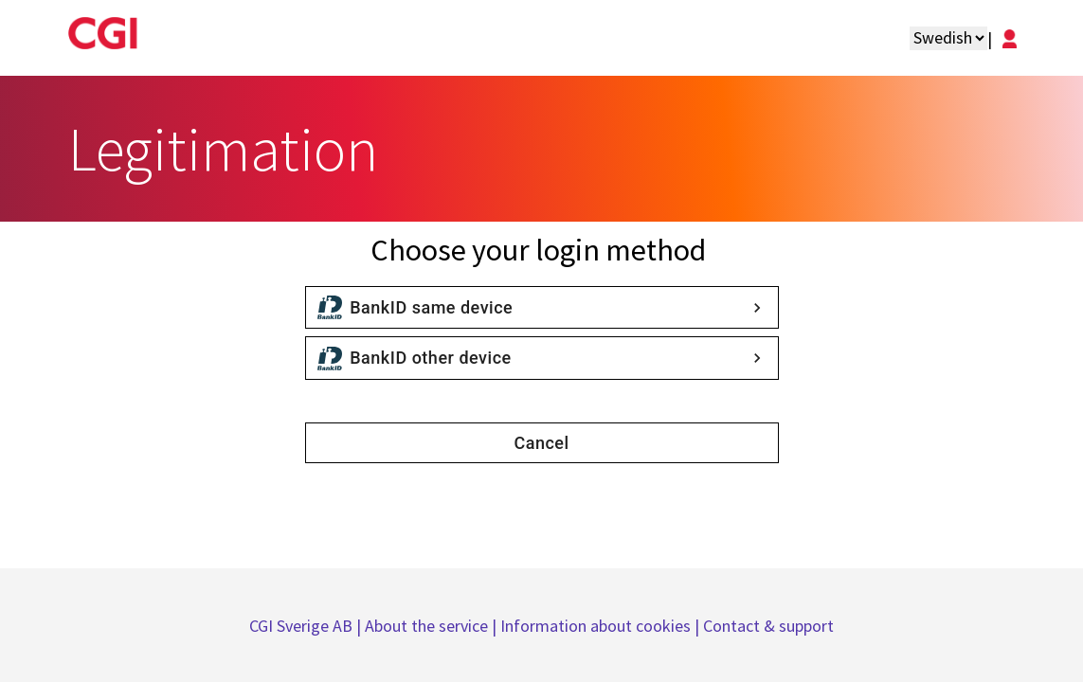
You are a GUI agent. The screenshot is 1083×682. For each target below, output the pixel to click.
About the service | (432, 626)
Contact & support (768, 626)
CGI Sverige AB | (307, 626)
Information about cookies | (601, 626)
